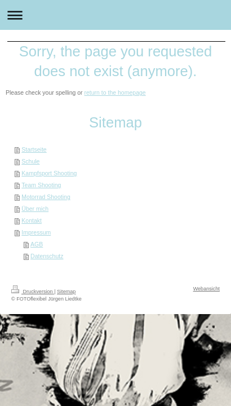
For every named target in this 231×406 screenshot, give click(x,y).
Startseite (33, 149)
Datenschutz (46, 256)
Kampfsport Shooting (49, 173)
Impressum (36, 232)
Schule (30, 161)
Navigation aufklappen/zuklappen (115, 15)
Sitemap (66, 291)
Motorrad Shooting (45, 196)
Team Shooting (41, 185)
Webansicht (206, 289)
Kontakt (31, 220)
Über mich (34, 208)
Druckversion (32, 291)
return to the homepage (115, 92)
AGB (36, 244)
